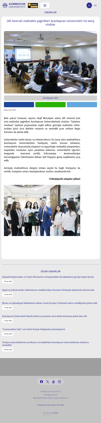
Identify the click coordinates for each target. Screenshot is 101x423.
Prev (4, 212)
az (89, 5)
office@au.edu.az (50, 395)
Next (80, 212)
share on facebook (19, 104)
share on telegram (82, 104)
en (95, 5)
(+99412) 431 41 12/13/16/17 (50, 392)
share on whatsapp (50, 104)
